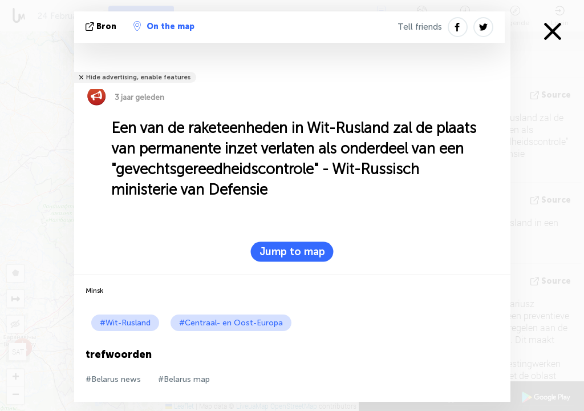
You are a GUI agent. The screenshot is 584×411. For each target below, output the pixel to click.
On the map (163, 26)
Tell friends (420, 27)
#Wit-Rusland (125, 323)
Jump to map (292, 251)
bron (102, 26)
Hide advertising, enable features (138, 77)
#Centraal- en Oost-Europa (231, 323)
